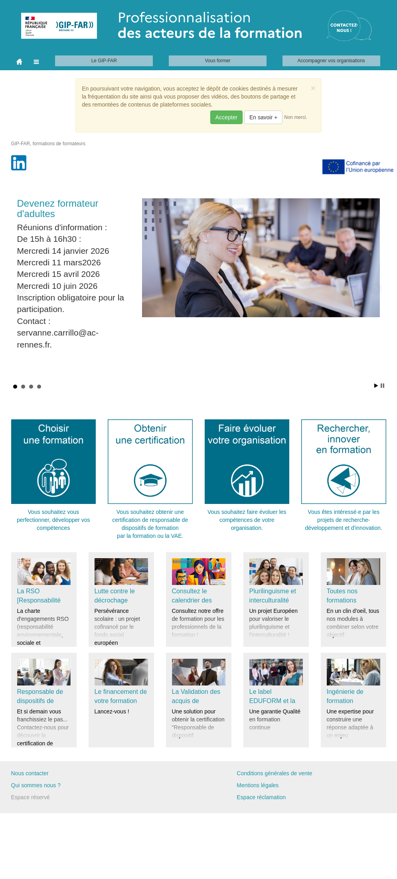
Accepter (226, 117)
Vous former (217, 60)
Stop (382, 385)
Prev (21, 288)
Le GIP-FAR (104, 60)
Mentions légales (257, 785)
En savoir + (263, 117)
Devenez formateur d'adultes (58, 208)
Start (376, 385)
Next (375, 288)
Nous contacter (30, 773)
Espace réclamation (261, 797)
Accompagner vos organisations (331, 60)
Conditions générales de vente (274, 773)
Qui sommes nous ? (36, 785)
